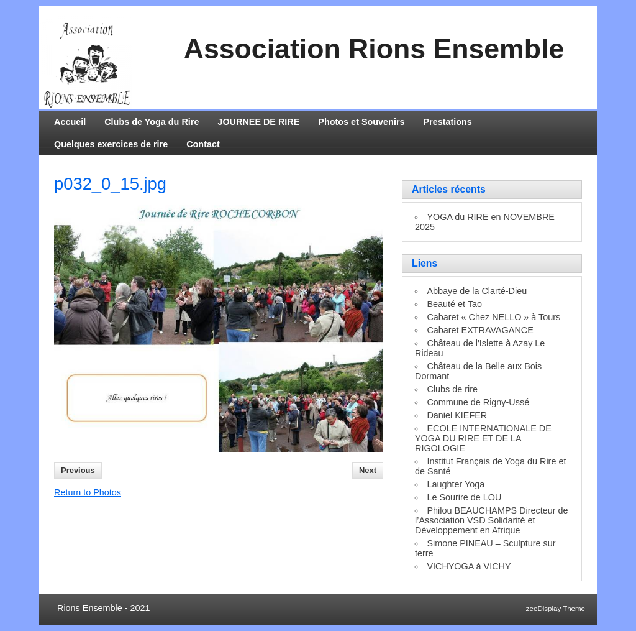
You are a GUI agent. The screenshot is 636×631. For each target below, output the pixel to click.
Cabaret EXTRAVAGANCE (480, 330)
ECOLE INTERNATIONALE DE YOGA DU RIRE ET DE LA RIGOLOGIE (483, 438)
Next (367, 470)
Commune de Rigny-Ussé (478, 402)
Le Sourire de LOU (464, 497)
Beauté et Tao (454, 304)
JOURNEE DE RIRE (258, 122)
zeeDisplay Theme (555, 608)
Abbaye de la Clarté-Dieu (477, 291)
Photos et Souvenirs (361, 122)
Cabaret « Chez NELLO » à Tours (493, 317)
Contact (203, 144)
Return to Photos (87, 492)
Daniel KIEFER (457, 415)
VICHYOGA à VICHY (469, 566)
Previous (78, 470)
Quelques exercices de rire (111, 144)
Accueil (70, 122)
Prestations (448, 122)
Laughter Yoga (455, 484)
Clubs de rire (452, 389)
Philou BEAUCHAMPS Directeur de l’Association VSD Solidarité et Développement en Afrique (491, 520)
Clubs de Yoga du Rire (151, 122)
